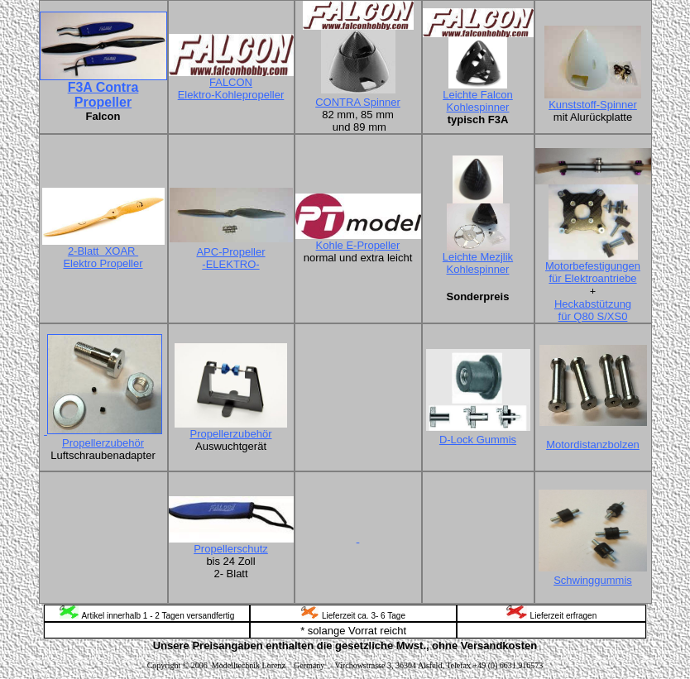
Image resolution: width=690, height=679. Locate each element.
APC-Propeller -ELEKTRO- (230, 258)
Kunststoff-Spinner (593, 104)
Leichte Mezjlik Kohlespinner (478, 263)
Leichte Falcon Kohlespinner (478, 100)
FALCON (230, 82)
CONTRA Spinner (357, 102)
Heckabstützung (592, 304)
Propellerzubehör (103, 443)
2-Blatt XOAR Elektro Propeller (102, 257)
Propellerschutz (231, 549)
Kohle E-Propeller (358, 245)
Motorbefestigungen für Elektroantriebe (592, 272)
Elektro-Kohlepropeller (231, 94)
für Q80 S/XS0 (593, 316)
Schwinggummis (592, 580)
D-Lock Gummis (477, 439)
